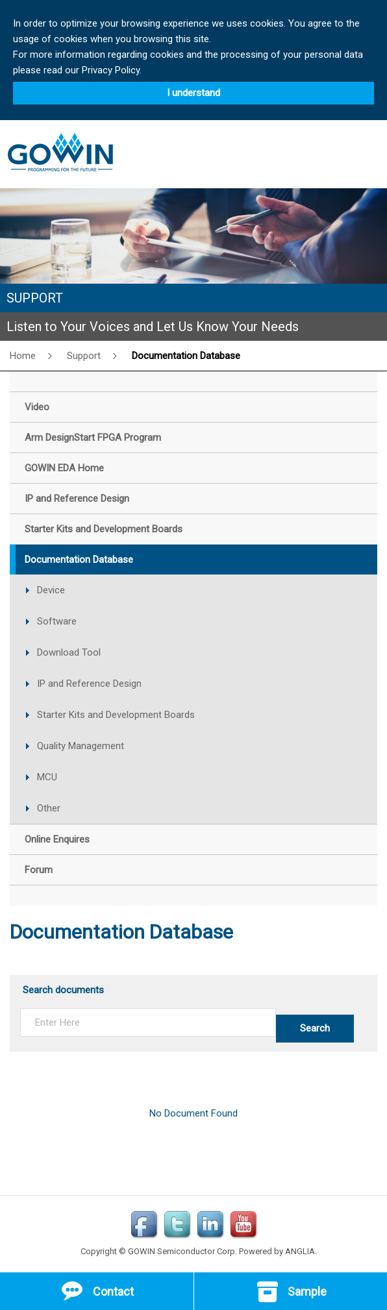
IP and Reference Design (89, 683)
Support (84, 356)
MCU (47, 777)
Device (51, 590)
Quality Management (80, 746)
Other (48, 808)
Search (315, 1028)
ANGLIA (300, 1251)
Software (57, 621)
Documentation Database (186, 356)
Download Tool (69, 652)
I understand (193, 93)
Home (23, 356)
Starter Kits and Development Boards (116, 715)
